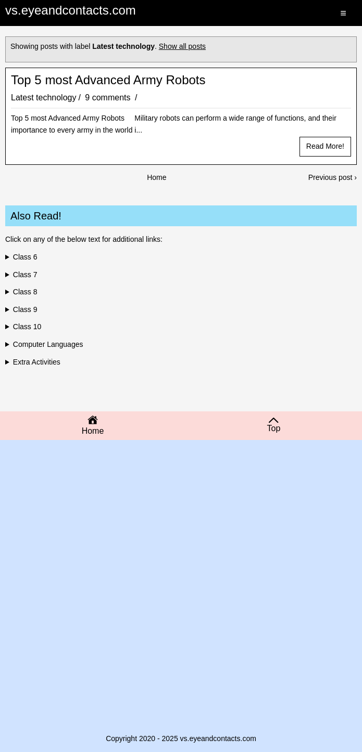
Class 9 (25, 309)
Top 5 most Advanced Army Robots (108, 80)
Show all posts (182, 46)
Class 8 (25, 292)
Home (156, 177)
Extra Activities (36, 362)
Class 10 (27, 326)
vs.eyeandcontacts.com (70, 10)
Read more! (325, 146)
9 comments (109, 97)
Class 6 (25, 257)
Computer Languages (48, 344)
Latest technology (43, 97)
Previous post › (332, 177)
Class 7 (25, 274)
